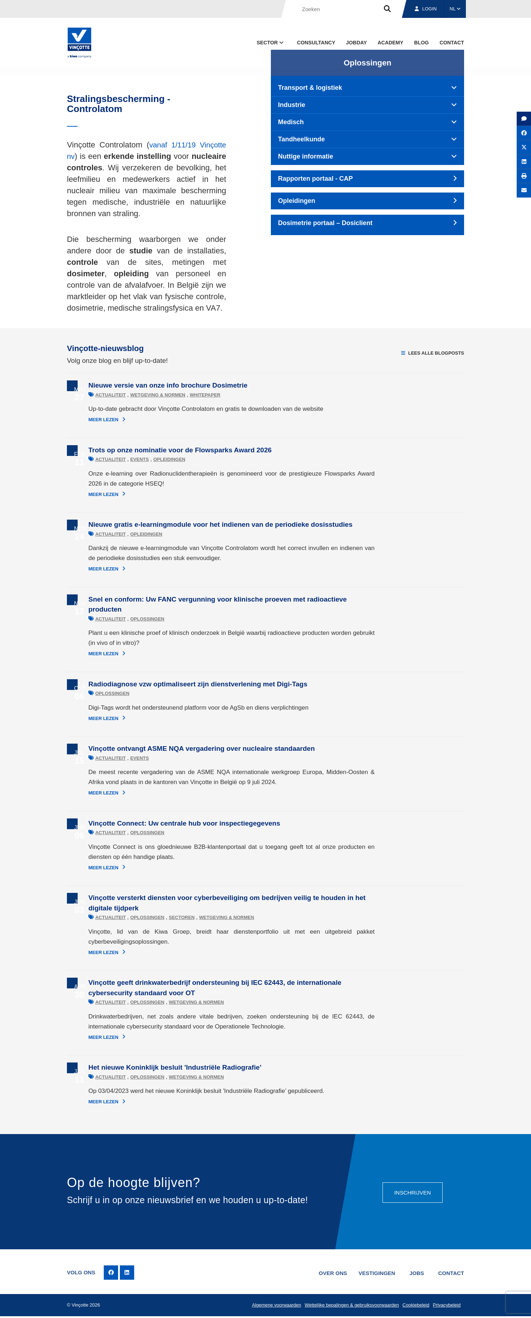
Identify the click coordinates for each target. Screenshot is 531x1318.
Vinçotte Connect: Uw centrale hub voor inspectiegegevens (163, 823)
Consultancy (316, 42)
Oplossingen (126, 619)
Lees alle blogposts (432, 353)
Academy (390, 42)
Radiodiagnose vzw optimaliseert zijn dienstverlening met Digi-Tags (176, 684)
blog (421, 42)
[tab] (367, 88)
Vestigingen (373, 1273)
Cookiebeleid (414, 1306)
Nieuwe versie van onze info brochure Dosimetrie (146, 385)
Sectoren (160, 917)
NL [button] (455, 8)
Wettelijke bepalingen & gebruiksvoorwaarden (350, 1306)
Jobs (415, 1273)
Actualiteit (89, 395)
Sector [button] (271, 42)
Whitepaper (183, 395)
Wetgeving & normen (136, 395)
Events (118, 459)
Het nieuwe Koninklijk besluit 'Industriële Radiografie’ (153, 1067)
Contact (451, 42)
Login (426, 8)
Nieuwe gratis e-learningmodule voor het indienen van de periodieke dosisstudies (199, 524)
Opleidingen (148, 459)
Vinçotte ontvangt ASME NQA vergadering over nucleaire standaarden (180, 748)
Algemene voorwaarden (273, 1306)
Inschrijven (412, 1191)
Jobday (356, 42)
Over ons (329, 1273)
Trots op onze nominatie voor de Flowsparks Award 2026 (158, 450)
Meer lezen (85, 420)
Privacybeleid (446, 1306)
